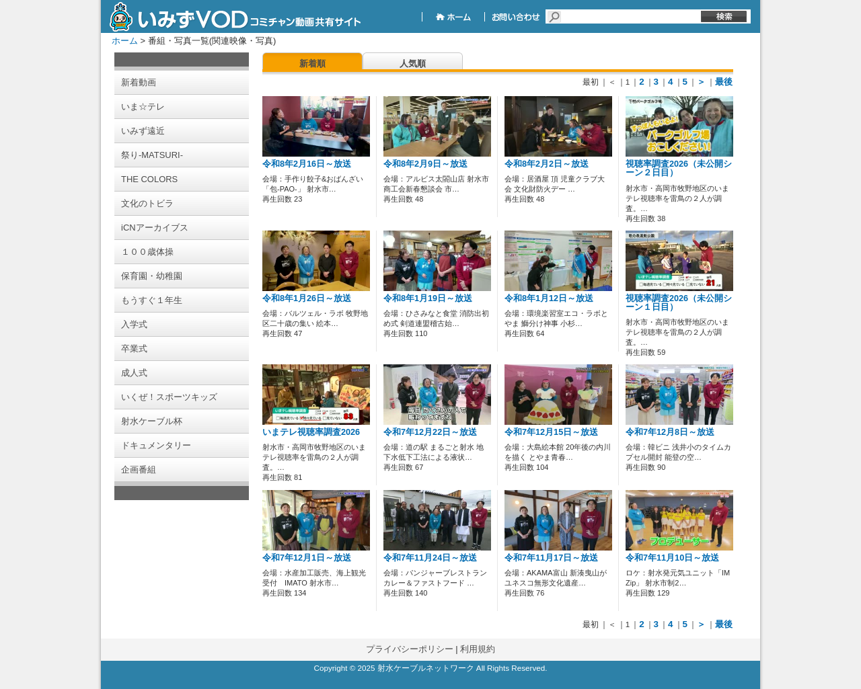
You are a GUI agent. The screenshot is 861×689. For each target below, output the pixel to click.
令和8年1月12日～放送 (548, 298)
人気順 (413, 63)
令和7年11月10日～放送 (672, 558)
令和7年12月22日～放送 (430, 432)
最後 (724, 82)
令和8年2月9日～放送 (425, 164)
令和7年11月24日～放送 (430, 558)
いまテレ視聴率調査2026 (311, 432)
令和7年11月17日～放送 (551, 558)
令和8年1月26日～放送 (306, 298)
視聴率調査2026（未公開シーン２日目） (679, 168)
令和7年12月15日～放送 (551, 432)
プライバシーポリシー (409, 649)
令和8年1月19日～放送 (427, 298)
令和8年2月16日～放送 (306, 164)
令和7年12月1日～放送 (306, 558)
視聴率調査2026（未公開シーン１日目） (679, 303)
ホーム (125, 41)
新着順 (312, 63)
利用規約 (477, 649)
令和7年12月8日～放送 (670, 432)
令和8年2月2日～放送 (546, 164)
